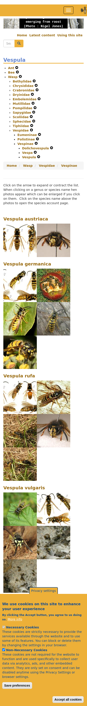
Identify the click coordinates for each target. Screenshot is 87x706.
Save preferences (17, 697)
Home (22, 35)
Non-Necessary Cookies (26, 662)
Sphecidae (22, 121)
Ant (11, 68)
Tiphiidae (21, 126)
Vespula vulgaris (24, 487)
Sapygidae (22, 112)
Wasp (13, 77)
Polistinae (26, 139)
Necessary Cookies (22, 639)
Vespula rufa (19, 376)
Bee (12, 72)
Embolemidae (25, 99)
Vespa (28, 152)
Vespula (29, 157)
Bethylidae (23, 81)
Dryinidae (22, 95)
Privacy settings (43, 602)
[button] (9, 24)
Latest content (42, 35)
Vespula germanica (27, 264)
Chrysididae (24, 86)
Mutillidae (22, 103)
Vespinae (26, 144)
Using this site (70, 35)
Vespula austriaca (25, 219)
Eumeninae (27, 135)
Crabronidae (24, 90)
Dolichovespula (36, 148)
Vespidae (21, 130)
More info (15, 631)
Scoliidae (21, 117)
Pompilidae (23, 108)
